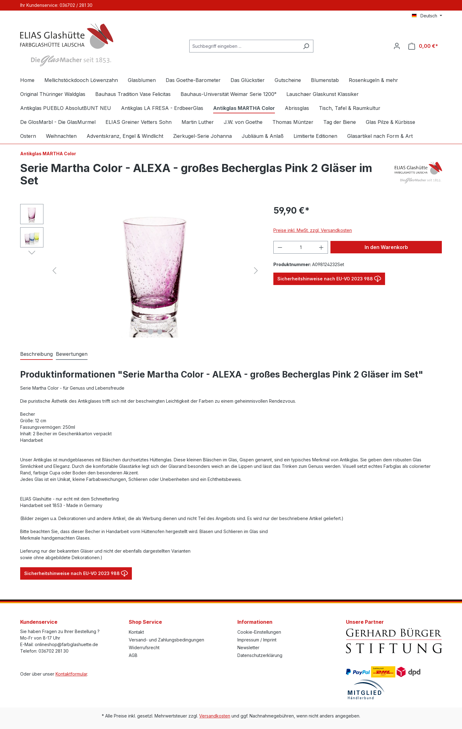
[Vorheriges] (54, 270)
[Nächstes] (256, 270)
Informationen (254, 622)
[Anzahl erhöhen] (321, 247)
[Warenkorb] (423, 46)
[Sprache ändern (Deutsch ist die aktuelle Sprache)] (427, 16)
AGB (133, 655)
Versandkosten (214, 715)
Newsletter (248, 647)
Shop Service (145, 622)
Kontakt (136, 632)
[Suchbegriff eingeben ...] (244, 46)
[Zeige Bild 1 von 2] (150, 331)
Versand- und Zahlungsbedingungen (166, 639)
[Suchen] (306, 46)
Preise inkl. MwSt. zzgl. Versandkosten (312, 230)
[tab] (36, 354)
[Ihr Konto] (396, 46)
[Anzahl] (301, 247)
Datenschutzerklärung (259, 655)
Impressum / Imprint (256, 639)
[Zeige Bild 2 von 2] (159, 331)
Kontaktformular (71, 674)
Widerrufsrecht (144, 647)
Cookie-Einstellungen (259, 632)
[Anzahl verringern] (279, 247)
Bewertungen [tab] (71, 354)
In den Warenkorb (386, 247)
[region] (140, 270)
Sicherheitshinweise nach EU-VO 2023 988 (329, 277)
